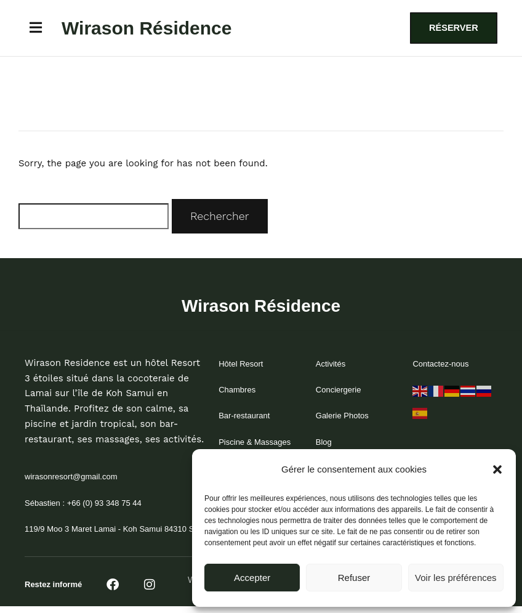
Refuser (354, 577)
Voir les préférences (456, 577)
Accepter (252, 577)
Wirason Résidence (147, 29)
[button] (497, 469)
